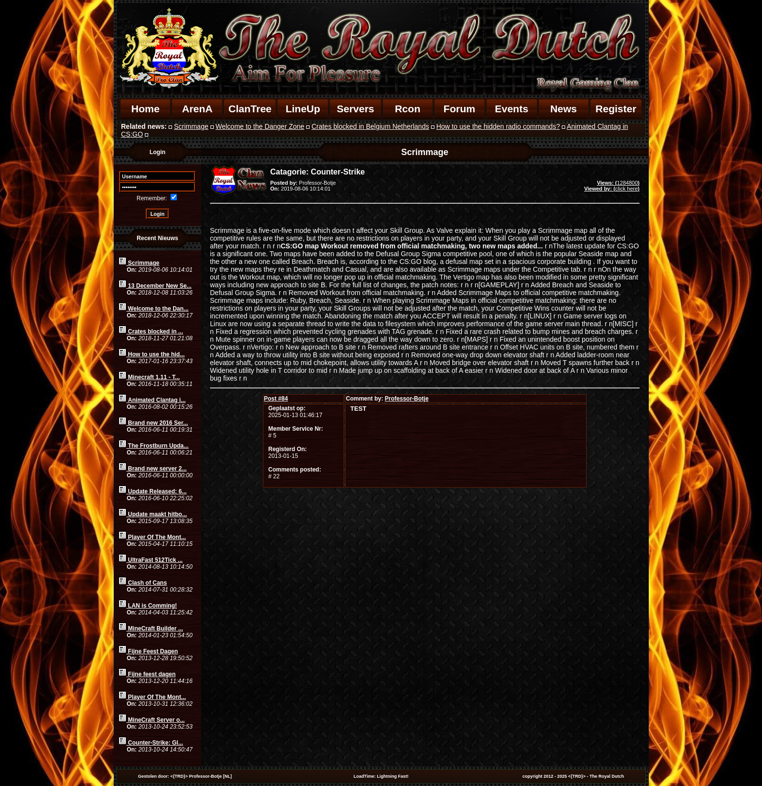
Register (615, 108)
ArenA (197, 108)
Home (145, 108)
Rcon (407, 108)
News (563, 108)
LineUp (303, 108)
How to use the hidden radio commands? (498, 126)
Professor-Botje (407, 398)
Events (511, 108)
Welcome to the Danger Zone (260, 126)
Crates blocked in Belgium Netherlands (370, 126)
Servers (355, 108)
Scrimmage (191, 126)
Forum (459, 108)
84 (276, 398)
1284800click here (612, 186)
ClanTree (250, 108)
